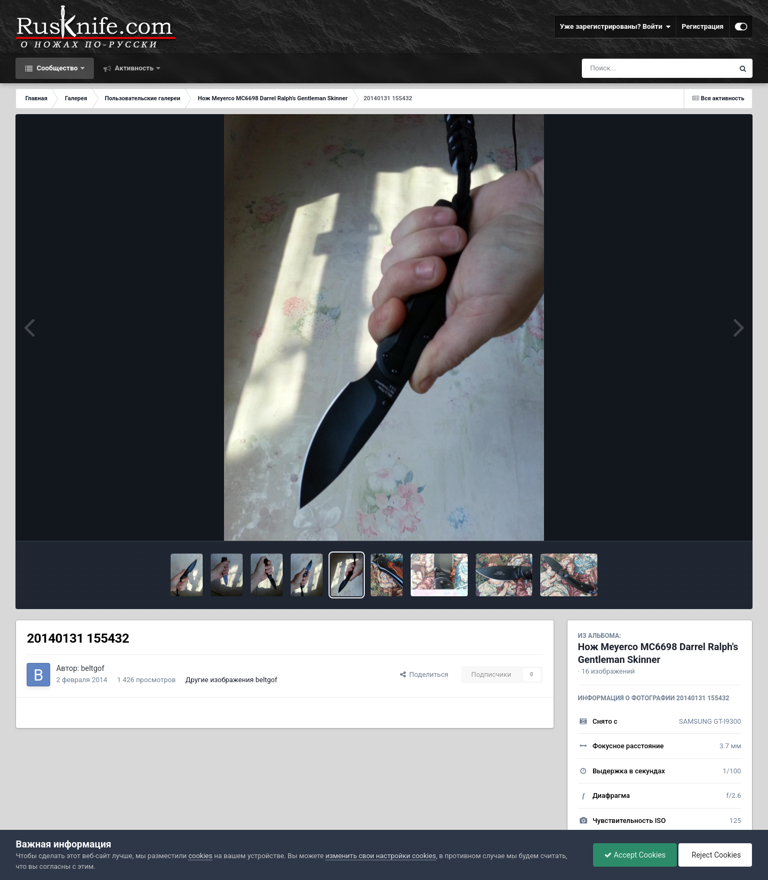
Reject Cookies (715, 855)
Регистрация (702, 26)
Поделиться (424, 674)
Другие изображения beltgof (231, 680)
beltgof (93, 668)
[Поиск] (638, 68)
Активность (134, 68)
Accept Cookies (635, 855)
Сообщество (57, 68)
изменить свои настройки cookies (380, 856)
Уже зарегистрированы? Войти (615, 26)
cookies (200, 856)
